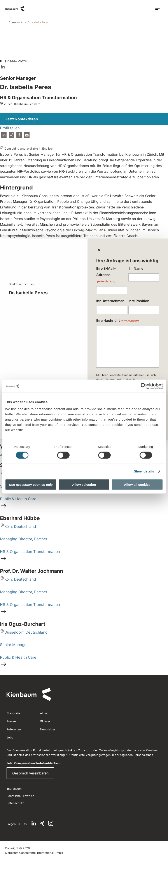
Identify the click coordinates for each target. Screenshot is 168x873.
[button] (4, 135)
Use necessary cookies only (31, 484)
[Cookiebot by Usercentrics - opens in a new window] (144, 386)
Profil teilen (10, 128)
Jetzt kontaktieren (21, 119)
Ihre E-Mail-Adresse (106, 275)
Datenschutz (15, 803)
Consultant (15, 22)
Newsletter (47, 729)
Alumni (44, 713)
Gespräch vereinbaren (30, 773)
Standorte (13, 713)
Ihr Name (135, 268)
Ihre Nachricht (117, 321)
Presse (11, 721)
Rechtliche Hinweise (20, 796)
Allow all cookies (137, 484)
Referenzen (15, 729)
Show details (144, 471)
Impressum (14, 788)
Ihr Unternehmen (110, 301)
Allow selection (84, 484)
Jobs (10, 737)
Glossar (45, 721)
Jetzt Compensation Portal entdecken (33, 763)
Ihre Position (138, 301)
